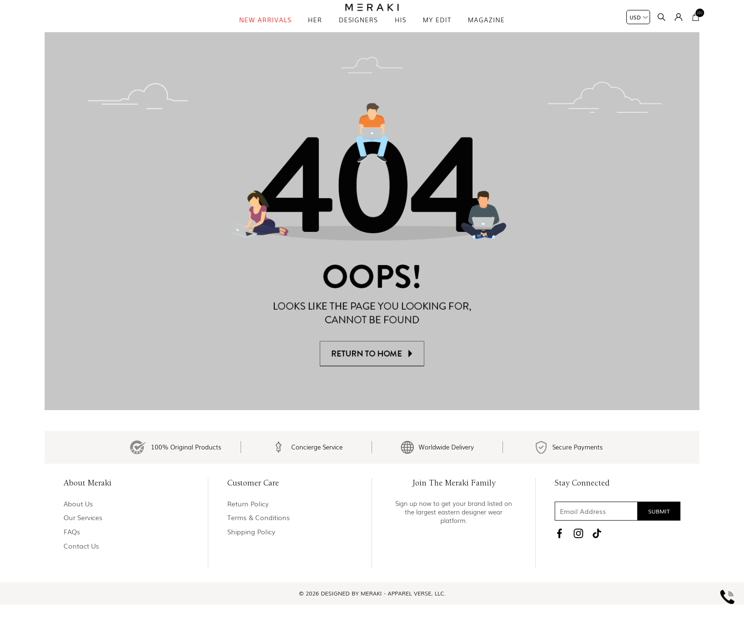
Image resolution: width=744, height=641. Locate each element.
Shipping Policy (251, 568)
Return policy (248, 540)
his (400, 32)
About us (78, 540)
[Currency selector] (638, 17)
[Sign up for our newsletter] (617, 548)
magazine (486, 32)
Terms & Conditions (258, 554)
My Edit (437, 32)
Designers (358, 32)
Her (315, 32)
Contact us (81, 582)
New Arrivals (265, 32)
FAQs (72, 568)
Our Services (83, 554)
